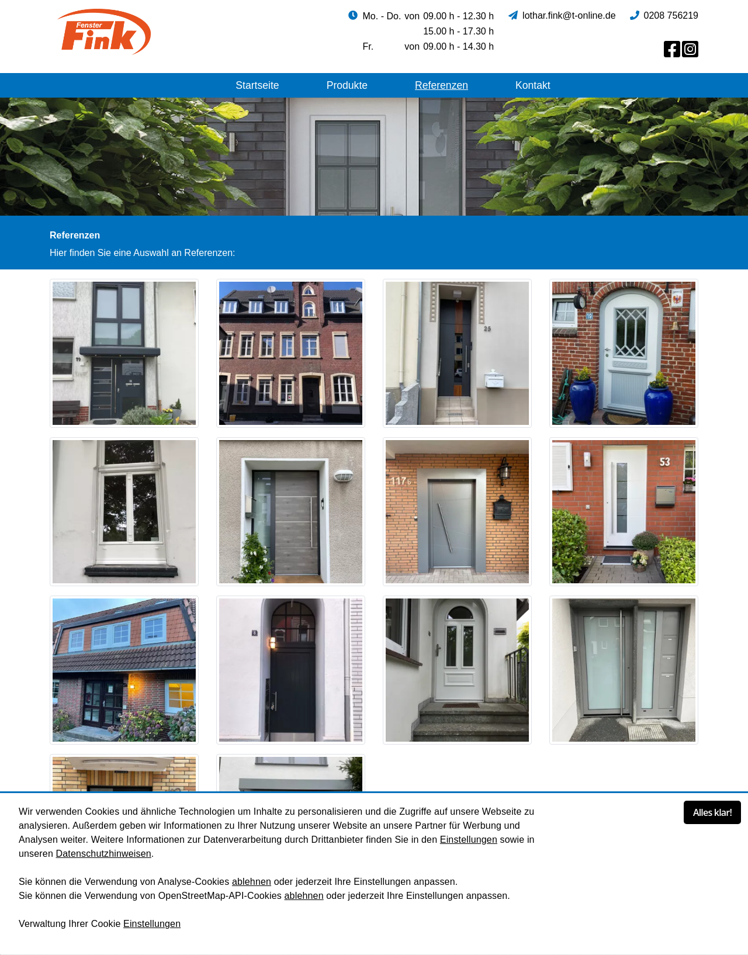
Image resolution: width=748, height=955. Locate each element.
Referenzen (441, 85)
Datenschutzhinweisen (103, 854)
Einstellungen (468, 840)
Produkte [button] (347, 85)
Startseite (257, 85)
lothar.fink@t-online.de (568, 15)
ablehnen (251, 882)
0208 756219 (671, 15)
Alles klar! (712, 812)
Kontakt (532, 85)
